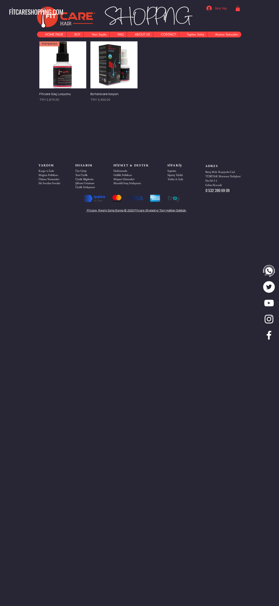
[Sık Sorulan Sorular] (53, 183)
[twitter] (269, 287)
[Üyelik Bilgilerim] (90, 179)
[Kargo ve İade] (53, 171)
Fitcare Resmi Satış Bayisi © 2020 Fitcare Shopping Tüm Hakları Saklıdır (136, 210)
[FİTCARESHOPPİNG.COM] (36, 12)
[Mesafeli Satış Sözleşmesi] (128, 183)
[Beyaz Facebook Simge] (269, 335)
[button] (237, 8)
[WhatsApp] (269, 271)
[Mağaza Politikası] (53, 175)
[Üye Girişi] (90, 171)
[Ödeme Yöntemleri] (53, 179)
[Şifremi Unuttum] (90, 183)
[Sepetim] (182, 171)
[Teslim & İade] (182, 179)
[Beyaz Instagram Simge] (269, 319)
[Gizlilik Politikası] (128, 175)
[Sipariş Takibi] (182, 175)
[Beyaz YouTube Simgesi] (269, 303)
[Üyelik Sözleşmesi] (90, 187)
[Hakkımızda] (128, 171)
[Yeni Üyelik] (90, 175)
